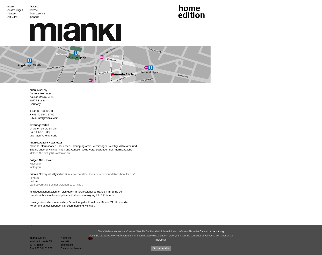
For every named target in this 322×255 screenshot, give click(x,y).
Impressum (161, 239)
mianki (11, 6)
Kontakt (34, 17)
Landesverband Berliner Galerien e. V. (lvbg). (56, 184)
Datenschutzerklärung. (212, 231)
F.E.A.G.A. (102, 195)
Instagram (36, 167)
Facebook (35, 163)
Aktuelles (12, 17)
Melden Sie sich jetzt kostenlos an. (50, 153)
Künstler (11, 13)
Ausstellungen (15, 10)
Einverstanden (161, 248)
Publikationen (37, 13)
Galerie (34, 6)
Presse (34, 10)
